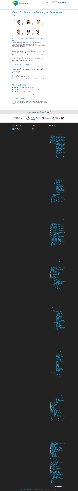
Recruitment (53, 482)
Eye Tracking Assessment (57, 291)
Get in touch (33, 129)
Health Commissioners (57, 265)
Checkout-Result (53, 195)
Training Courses (53, 480)
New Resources (53, 304)
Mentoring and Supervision (60, 189)
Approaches (38, 7)
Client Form (53, 196)
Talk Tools (57, 363)
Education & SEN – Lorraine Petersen (57, 462)
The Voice (52, 438)
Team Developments (54, 481)
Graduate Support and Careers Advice (59, 143)
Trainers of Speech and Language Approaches (58, 443)
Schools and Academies (57, 373)
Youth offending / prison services (56, 453)
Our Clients (31, 7)
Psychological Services (57, 293)
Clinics (50, 2)
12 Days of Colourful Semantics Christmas (57, 129)
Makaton (57, 349)
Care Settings (53, 452)
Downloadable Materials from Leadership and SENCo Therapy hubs (61, 384)
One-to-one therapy (59, 325)
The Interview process (59, 181)
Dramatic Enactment (59, 313)
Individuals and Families (17, 128)
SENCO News (53, 413)
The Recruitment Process (57, 179)
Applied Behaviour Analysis (60, 333)
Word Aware (58, 371)
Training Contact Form (54, 444)
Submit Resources (54, 423)
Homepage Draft (53, 276)
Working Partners (54, 483)
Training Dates (53, 445)
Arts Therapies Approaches (58, 311)
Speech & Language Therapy (55, 477)
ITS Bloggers (53, 467)
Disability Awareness (54, 473)
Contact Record (53, 454)
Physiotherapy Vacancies (55, 404)
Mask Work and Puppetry (59, 316)
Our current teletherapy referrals (56, 402)
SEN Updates (53, 465)
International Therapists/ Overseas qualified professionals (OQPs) (59, 187)
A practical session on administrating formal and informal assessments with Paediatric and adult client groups (60, 156)
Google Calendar (53, 455)
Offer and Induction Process (60, 180)
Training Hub (53, 446)
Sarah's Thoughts (54, 464)
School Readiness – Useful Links (56, 412)
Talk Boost (57, 362)
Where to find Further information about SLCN (58, 450)
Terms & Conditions (23, 489)
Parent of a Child (56, 280)
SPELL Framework (58, 360)
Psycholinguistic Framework (60, 353)
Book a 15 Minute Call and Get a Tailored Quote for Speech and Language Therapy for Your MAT (58, 134)
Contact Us (61, 7)
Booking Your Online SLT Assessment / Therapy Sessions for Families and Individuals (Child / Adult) (58, 137)
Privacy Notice (53, 405)
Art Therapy (57, 312)
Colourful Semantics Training (60, 381)
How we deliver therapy (57, 322)
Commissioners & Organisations (56, 263)
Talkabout (57, 364)
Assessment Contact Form (55, 131)
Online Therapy (58, 326)
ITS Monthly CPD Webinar (55, 461)
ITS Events (53, 479)
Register (52, 407)
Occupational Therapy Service (55, 308)
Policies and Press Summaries (56, 484)
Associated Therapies (57, 287)
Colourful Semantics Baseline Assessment (57, 220)
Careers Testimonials (59, 185)
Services (26, 7)
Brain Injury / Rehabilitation (55, 451)
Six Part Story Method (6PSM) (60, 321)
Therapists (44, 7)
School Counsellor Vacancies (55, 410)
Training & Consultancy (18, 7)
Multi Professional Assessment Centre (59, 292)
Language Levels (53, 285)
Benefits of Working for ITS (60, 184)
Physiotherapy (58, 290)
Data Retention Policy (54, 271)
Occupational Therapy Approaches (59, 328)
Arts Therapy (53, 475)
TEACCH (57, 366)
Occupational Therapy (59, 289)
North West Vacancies (59, 173)
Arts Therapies (58, 288)
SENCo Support (53, 414)
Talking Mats (58, 365)
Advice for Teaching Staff (55, 471)
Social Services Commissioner (58, 266)
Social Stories (58, 358)
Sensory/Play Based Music (60, 320)
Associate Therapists (54, 132)
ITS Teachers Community (55, 284)
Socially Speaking (58, 359)
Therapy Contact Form (54, 442)
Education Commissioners (57, 264)
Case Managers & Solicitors (17, 129)
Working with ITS (56, 183)
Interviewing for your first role (60, 159)
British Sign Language (54, 141)
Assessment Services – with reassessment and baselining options (60, 379)
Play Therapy (58, 319)
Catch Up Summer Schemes (58, 415)
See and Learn (58, 355)
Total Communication (59, 368)
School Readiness (54, 411)
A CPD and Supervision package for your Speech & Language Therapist (60, 375)
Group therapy (58, 324)
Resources (50, 7)
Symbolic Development (59, 361)
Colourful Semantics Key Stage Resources (57, 240)
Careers (55, 7)
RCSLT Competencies (59, 160)
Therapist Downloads (54, 439)
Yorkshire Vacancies (59, 178)
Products (52, 406)
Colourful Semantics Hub (55, 238)
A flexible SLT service (59, 377)
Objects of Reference (59, 350)
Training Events (58, 396)
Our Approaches (53, 310)
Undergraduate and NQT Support (56, 447)
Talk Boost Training (59, 395)
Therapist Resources (54, 440)
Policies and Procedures (55, 456)
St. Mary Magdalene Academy (55, 422)
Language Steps (58, 348)
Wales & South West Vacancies (60, 177)
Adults (54, 278)
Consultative (58, 323)
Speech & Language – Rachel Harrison (57, 472)
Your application (58, 182)
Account (52, 130)
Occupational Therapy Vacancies (56, 309)
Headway (57, 399)
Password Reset (53, 403)
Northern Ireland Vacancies (60, 174)
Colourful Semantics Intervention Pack (57, 239)
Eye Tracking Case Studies (55, 274)
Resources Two (53, 409)
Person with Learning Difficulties (58, 283)
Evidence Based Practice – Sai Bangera (57, 478)
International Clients (57, 279)
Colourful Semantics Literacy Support (57, 243)
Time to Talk (57, 367)
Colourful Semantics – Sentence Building (57, 219)
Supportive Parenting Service (60, 327)
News (47, 2)
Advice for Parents (54, 463)
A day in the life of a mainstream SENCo (57, 474)
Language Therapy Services (55, 286)
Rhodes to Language (59, 354)
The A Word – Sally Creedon (55, 466)
